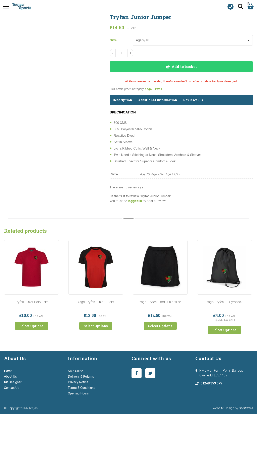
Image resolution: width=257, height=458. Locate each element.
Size (113, 40)
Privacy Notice (78, 382)
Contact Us (11, 388)
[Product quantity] (121, 53)
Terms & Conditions (81, 388)
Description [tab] (122, 100)
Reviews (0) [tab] (193, 100)
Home (8, 371)
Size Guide (75, 371)
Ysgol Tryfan (153, 89)
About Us (10, 376)
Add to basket (184, 66)
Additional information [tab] (157, 100)
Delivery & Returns (81, 376)
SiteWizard (246, 408)
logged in (135, 201)
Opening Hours (78, 393)
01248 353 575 (211, 383)
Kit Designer (12, 382)
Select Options (31, 326)
